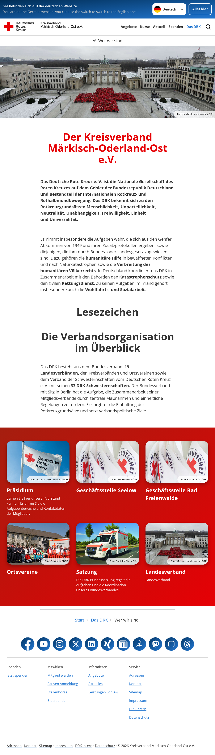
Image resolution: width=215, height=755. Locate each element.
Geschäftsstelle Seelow (106, 490)
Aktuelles (95, 683)
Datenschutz (139, 717)
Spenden (176, 26)
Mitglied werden (60, 675)
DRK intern (137, 709)
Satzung (86, 571)
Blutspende (56, 700)
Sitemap (135, 692)
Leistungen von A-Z (103, 692)
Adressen (136, 675)
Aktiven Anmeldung (62, 683)
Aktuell (159, 26)
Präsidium (20, 490)
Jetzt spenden (17, 675)
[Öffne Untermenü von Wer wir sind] (107, 41)
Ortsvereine (22, 571)
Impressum (138, 700)
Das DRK (193, 26)
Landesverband (166, 571)
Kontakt (135, 683)
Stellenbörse (57, 692)
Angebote (129, 26)
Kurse (145, 26)
